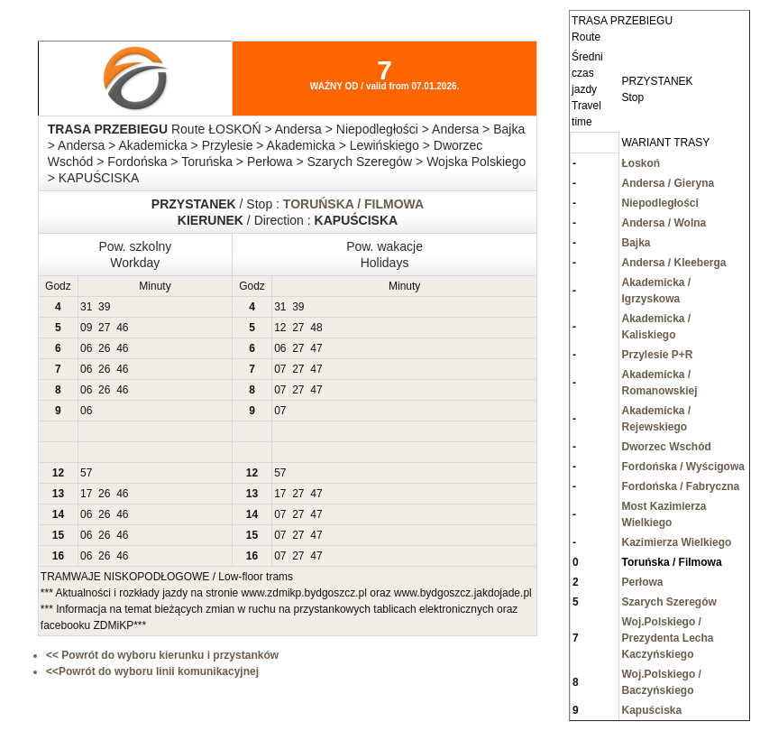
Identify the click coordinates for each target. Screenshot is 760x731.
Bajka (635, 242)
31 (86, 307)
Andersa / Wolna (663, 223)
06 (86, 348)
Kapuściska (651, 710)
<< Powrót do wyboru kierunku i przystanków (162, 655)
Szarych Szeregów (668, 602)
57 (86, 473)
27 (104, 327)
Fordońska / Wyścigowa (682, 466)
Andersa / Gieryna (667, 183)
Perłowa (642, 582)
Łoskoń (640, 163)
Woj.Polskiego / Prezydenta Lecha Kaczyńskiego (667, 638)
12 (280, 327)
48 (316, 327)
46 (122, 327)
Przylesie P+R (656, 354)
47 (316, 348)
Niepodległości (659, 203)
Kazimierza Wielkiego (676, 542)
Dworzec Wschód (665, 446)
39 (104, 307)
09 (86, 327)
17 (86, 493)
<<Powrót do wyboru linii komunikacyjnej (152, 671)
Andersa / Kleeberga (673, 262)
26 (104, 348)
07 (280, 369)
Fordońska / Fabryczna (680, 486)
